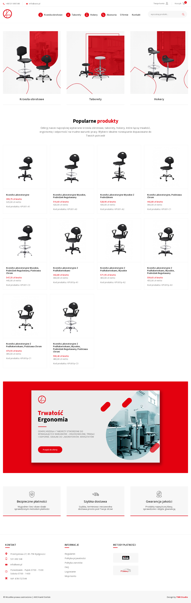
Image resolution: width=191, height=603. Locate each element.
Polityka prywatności (75, 558)
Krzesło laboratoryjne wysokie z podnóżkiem (117, 196)
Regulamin (70, 553)
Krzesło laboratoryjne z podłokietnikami (65, 269)
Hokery (159, 99)
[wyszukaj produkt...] (167, 14)
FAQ (67, 567)
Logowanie (70, 571)
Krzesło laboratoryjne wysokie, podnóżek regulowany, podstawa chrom (23, 270)
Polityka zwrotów (73, 562)
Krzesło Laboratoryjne (17, 194)
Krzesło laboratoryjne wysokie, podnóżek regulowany (69, 196)
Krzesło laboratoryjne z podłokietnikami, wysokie (113, 269)
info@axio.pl (33, 3)
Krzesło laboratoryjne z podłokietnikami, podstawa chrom (24, 345)
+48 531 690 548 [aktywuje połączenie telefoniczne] (11, 3)
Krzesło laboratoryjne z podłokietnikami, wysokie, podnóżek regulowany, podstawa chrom (70, 347)
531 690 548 (16, 559)
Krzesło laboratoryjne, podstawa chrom (164, 196)
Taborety (95, 99)
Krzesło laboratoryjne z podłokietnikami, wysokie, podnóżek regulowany (161, 270)
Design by (177, 597)
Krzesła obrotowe (32, 99)
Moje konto (70, 576)
